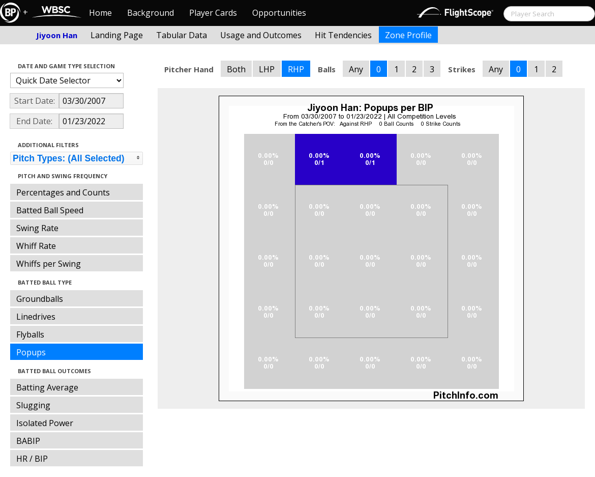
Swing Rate (37, 228)
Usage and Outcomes (261, 35)
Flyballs (30, 334)
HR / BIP (32, 458)
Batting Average (47, 387)
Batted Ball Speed (49, 210)
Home (100, 12)
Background (150, 12)
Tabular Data (181, 35)
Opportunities (279, 12)
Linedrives (35, 316)
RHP (296, 69)
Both (236, 69)
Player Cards (213, 12)
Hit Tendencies (343, 35)
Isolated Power (44, 423)
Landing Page (117, 35)
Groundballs (39, 298)
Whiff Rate (36, 245)
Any (356, 69)
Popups (31, 352)
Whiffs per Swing (48, 263)
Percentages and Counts (63, 192)
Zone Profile (408, 35)
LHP (267, 69)
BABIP (28, 440)
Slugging (33, 405)
